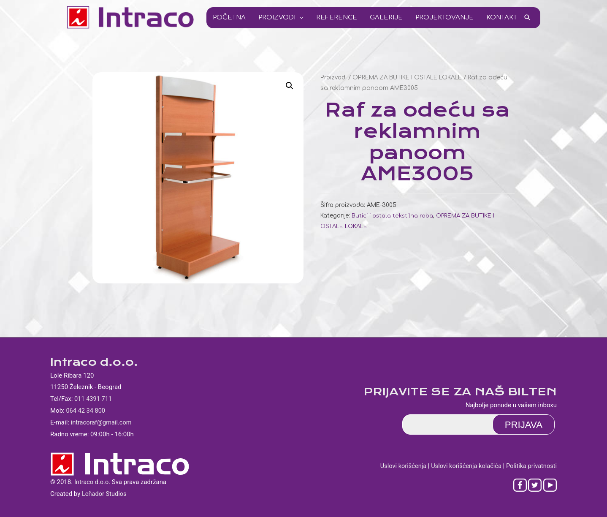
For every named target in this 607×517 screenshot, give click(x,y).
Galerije (386, 17)
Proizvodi (276, 17)
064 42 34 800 (86, 410)
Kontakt (501, 17)
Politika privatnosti (530, 466)
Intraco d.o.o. (92, 482)
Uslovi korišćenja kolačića (463, 466)
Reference (336, 17)
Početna (229, 17)
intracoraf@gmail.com (102, 422)
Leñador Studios (105, 494)
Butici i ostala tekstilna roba (392, 215)
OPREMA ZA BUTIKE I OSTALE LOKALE (410, 77)
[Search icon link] (531, 18)
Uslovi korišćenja (399, 466)
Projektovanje (444, 17)
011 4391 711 (93, 399)
